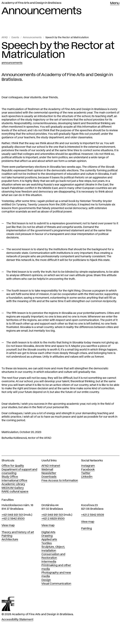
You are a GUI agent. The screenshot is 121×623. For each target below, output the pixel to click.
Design (46, 580)
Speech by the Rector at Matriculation (67, 37)
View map (8, 525)
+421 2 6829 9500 (53, 518)
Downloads (49, 477)
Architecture (10, 539)
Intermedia (48, 561)
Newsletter (48, 473)
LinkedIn (86, 477)
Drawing (47, 536)
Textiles (46, 543)
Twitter (85, 473)
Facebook (88, 469)
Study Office (10, 477)
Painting (7, 536)
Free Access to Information (59, 480)
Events (15, 37)
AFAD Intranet (50, 466)
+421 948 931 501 (12, 515)
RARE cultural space (15, 491)
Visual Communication (56, 583)
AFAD (5, 37)
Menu (114, 3)
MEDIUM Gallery (13, 488)
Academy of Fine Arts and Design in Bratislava (31, 3)
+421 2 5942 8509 (92, 515)
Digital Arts (48, 532)
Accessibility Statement (17, 619)
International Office (14, 480)
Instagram (88, 466)
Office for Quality (13, 466)
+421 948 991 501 (52, 515)
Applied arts (49, 539)
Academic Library (13, 484)
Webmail (47, 469)
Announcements (32, 37)
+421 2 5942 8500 (13, 518)
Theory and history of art (18, 532)
